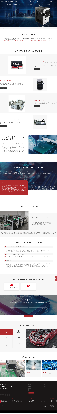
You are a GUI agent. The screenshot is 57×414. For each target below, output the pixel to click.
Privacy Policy (55, 412)
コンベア (40, 403)
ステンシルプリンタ (41, 402)
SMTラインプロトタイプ (31, 401)
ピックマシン (9, 4)
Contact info (2, 399)
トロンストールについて (30, 4)
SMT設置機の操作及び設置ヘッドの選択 (8, 375)
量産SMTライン (30, 403)
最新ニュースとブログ (28, 358)
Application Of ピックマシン (28, 326)
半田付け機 (40, 406)
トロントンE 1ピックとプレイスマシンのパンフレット (11, 288)
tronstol (21, 232)
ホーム (1, 28)
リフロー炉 (40, 401)
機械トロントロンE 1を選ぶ (34, 61)
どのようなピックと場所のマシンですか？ (49, 375)
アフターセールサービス (53, 402)
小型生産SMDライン (31, 402)
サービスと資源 (38, 4)
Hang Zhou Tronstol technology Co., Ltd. (7, 412)
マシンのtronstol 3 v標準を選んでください (11, 118)
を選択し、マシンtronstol (34, 100)
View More (30, 68)
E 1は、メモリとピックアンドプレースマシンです (33, 375)
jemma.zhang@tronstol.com (13, 1)
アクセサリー (41, 408)
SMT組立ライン (30, 399)
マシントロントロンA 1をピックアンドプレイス (13, 81)
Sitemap (52, 412)
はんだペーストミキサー (42, 407)
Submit (28, 315)
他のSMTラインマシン (42, 399)
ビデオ (51, 403)
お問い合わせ (48, 4)
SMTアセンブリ (15, 4)
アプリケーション (21, 4)
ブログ (43, 4)
